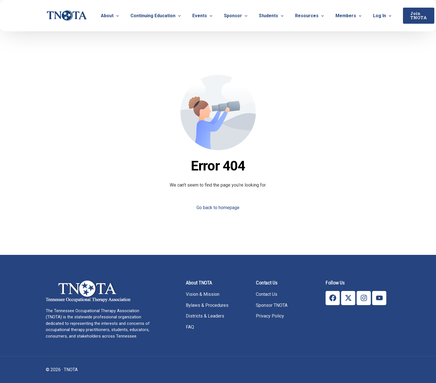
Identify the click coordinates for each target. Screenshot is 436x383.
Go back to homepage (218, 207)
